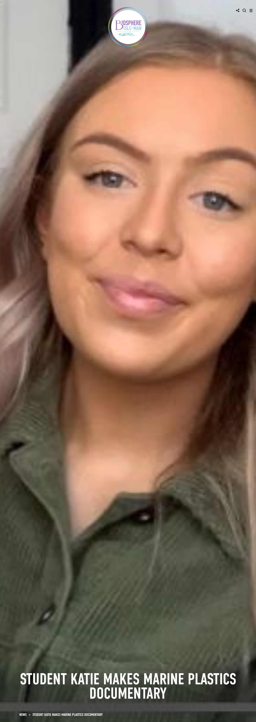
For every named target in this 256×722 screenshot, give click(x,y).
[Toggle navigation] (251, 10)
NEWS (23, 714)
